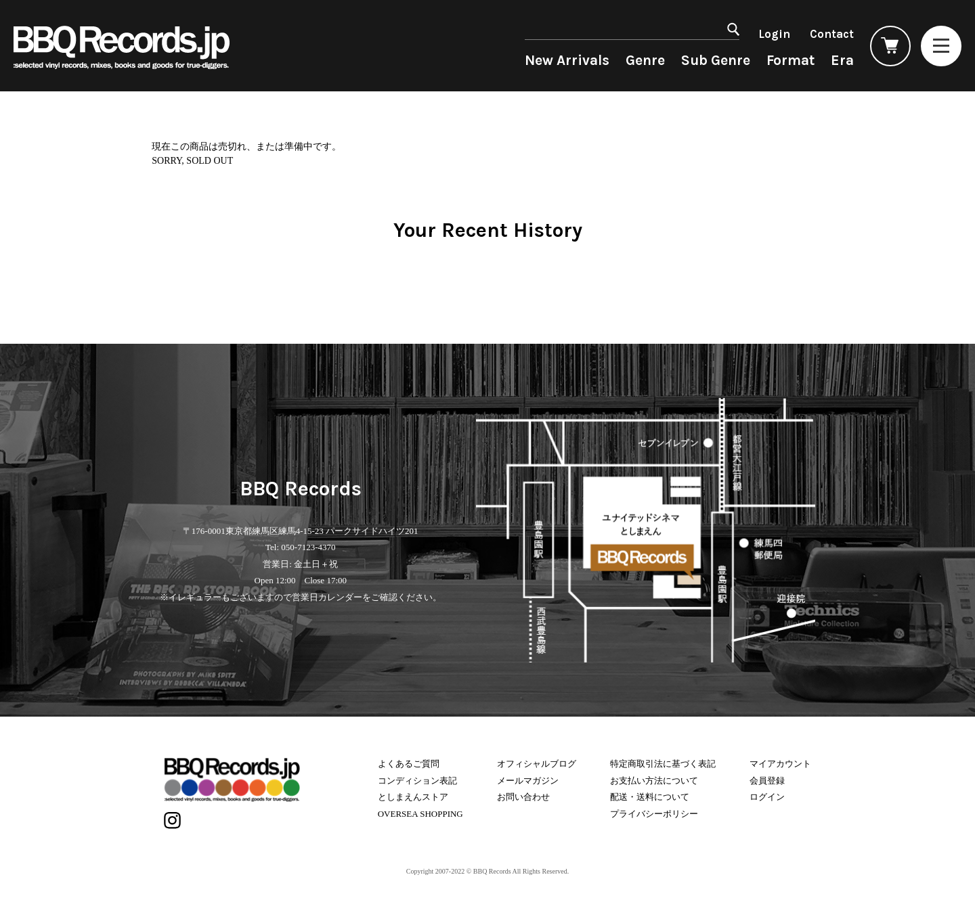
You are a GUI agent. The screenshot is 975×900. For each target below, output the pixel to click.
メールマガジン (528, 780)
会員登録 (767, 780)
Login (774, 34)
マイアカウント (780, 764)
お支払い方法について (654, 780)
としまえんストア (413, 797)
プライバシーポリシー (654, 814)
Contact (832, 34)
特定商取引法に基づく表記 (663, 764)
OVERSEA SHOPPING (420, 814)
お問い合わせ (523, 797)
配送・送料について (649, 797)
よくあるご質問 (408, 764)
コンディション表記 (417, 780)
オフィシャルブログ (536, 764)
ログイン (767, 797)
